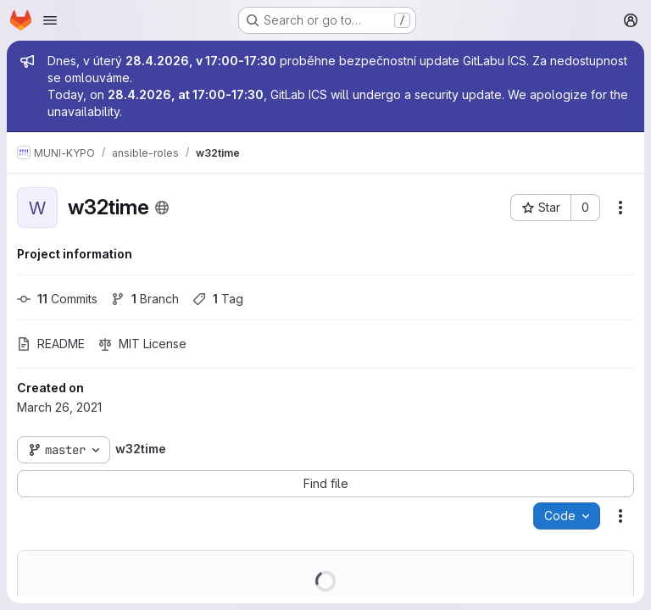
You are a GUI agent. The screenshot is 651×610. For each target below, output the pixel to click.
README (51, 343)
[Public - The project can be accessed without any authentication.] (162, 207)
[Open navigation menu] (50, 20)
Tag (217, 298)
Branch (145, 298)
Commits (57, 298)
